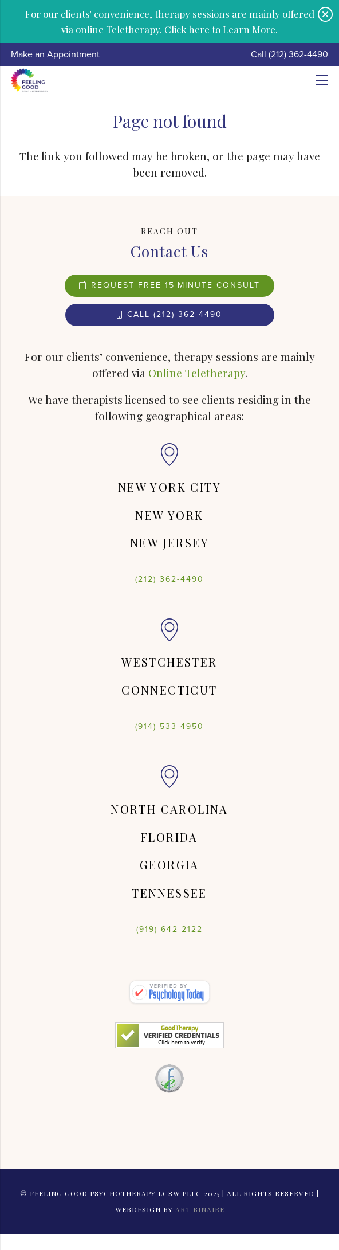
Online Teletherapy (196, 372)
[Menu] (322, 80)
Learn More (249, 29)
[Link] (29, 80)
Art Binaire (199, 1209)
